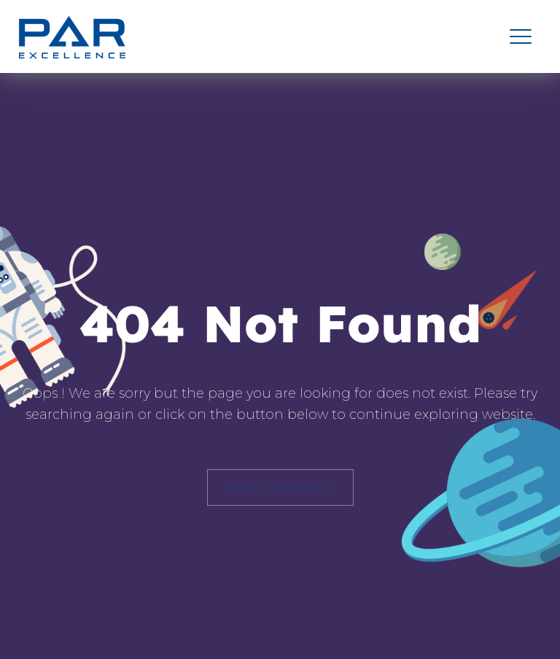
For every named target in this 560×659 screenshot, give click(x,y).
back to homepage (280, 487)
